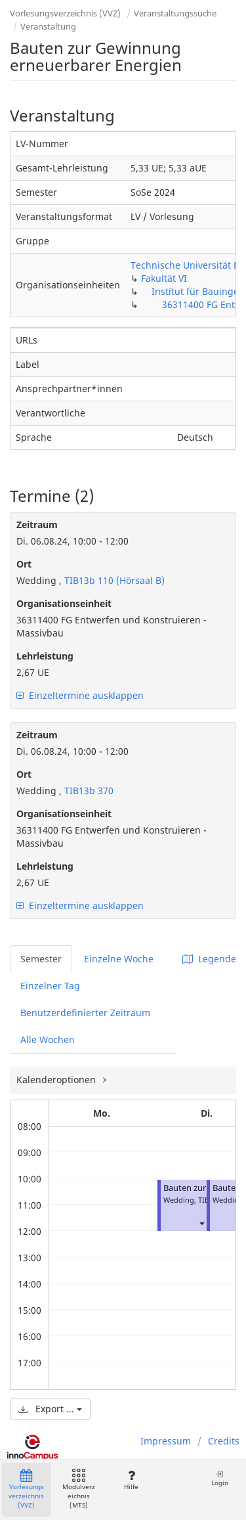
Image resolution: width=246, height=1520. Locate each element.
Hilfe (131, 1480)
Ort (23, 564)
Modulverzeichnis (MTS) (78, 1489)
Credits (223, 1441)
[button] (201, 1223)
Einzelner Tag (50, 985)
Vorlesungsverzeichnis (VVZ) (65, 13)
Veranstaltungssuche (175, 13)
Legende (209, 958)
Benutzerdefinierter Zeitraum (85, 1012)
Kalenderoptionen (57, 1079)
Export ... (50, 1408)
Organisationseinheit (64, 603)
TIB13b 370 (87, 790)
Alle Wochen (47, 1039)
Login (219, 1478)
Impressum (165, 1441)
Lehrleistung (44, 656)
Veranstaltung (48, 26)
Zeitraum (37, 524)
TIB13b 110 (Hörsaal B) (113, 580)
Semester (41, 958)
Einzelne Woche (119, 958)
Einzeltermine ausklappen (80, 695)
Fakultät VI (164, 278)
